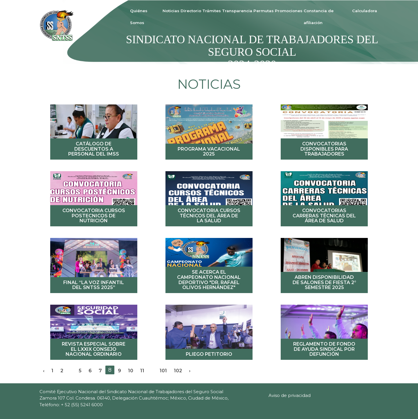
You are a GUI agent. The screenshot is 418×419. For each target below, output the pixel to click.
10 (130, 370)
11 (142, 370)
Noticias (171, 10)
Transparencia (237, 10)
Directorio (191, 10)
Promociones (288, 10)
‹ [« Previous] (43, 370)
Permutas (263, 10)
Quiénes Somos (138, 16)
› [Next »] (189, 370)
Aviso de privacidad (290, 395)
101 (163, 370)
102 (178, 370)
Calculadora (364, 10)
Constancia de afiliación (319, 16)
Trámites (211, 10)
